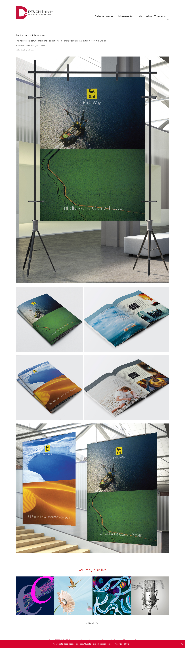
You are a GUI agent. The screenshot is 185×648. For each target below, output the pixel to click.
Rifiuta (126, 643)
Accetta (118, 643)
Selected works (104, 16)
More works (125, 16)
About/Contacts (156, 16)
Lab (139, 16)
